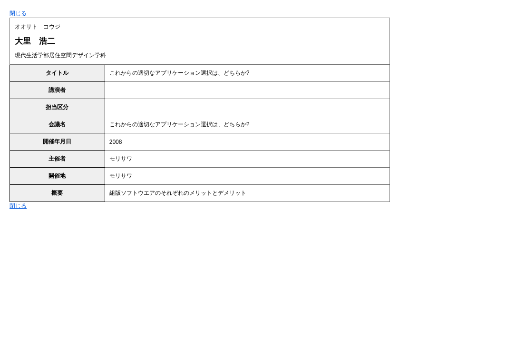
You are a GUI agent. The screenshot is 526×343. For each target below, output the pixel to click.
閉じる (18, 13)
